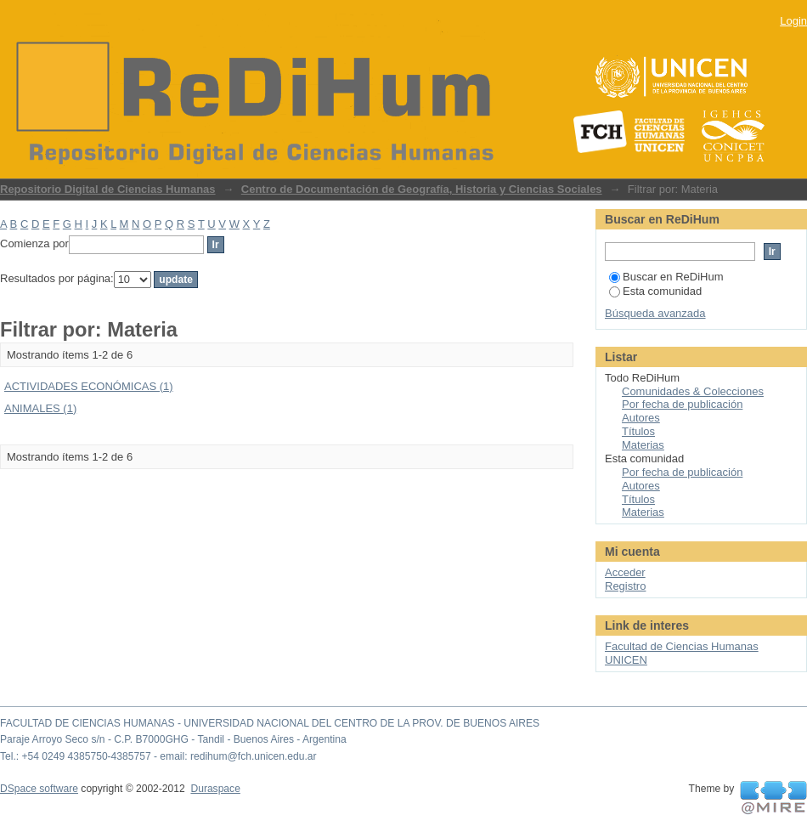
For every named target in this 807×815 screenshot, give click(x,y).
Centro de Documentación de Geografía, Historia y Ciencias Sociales (421, 189)
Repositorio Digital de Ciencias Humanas (108, 189)
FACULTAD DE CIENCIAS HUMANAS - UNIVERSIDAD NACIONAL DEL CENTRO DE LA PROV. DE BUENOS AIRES (269, 723)
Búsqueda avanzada (655, 313)
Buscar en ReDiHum (666, 276)
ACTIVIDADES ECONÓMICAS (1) (88, 386)
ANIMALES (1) (40, 408)
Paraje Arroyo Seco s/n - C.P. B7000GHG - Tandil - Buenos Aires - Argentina (173, 739)
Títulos (638, 431)
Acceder (625, 572)
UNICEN (626, 660)
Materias (643, 445)
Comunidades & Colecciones (693, 391)
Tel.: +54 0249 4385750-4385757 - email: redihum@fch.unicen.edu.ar (158, 756)
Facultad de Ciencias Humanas (682, 646)
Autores (641, 417)
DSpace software (39, 789)
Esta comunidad (655, 291)
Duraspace (215, 789)
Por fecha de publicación (682, 404)
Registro (625, 586)
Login (793, 20)
